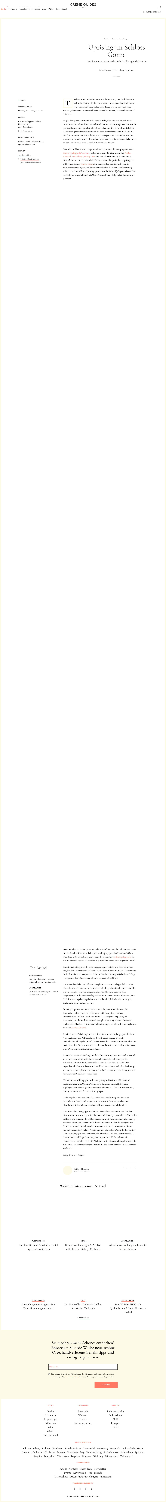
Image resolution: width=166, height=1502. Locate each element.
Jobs (90, 1472)
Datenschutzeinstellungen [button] (84, 1476)
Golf (115, 1419)
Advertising (79, 1472)
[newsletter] (92, 1489)
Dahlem (46, 1448)
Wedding (98, 1456)
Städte (8, 7)
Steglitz (38, 1456)
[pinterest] (86, 1489)
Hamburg (16, 12)
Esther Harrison (105, 70)
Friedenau (57, 1448)
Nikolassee (49, 1452)
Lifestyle (37, 7)
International (65, 12)
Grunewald (89, 1448)
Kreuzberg (102, 1448)
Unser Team (85, 1468)
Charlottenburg (31, 1448)
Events (67, 1472)
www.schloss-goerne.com (31, 162)
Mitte (140, 1448)
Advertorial (117, 77)
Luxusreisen (22, 7)
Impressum (106, 1476)
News (115, 1427)
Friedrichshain (73, 1448)
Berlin (7, 12)
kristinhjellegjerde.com (30, 159)
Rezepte (115, 1423)
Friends (98, 1472)
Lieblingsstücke (115, 1411)
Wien (48, 12)
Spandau (139, 1452)
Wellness (83, 1415)
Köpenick (115, 1448)
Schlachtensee (111, 1452)
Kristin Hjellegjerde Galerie (75, 152)
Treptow (75, 1456)
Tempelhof (49, 1456)
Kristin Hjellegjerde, (122, 956)
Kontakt (73, 1468)
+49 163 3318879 (24, 155)
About (63, 1468)
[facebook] (74, 1489)
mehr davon (84, 1317)
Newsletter (100, 1468)
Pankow (61, 1452)
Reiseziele (83, 1411)
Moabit (26, 1452)
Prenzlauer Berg (75, 1452)
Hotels (83, 1419)
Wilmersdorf (111, 1456)
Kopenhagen (28, 12)
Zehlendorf (126, 1456)
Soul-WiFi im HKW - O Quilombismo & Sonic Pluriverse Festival (128, 1308)
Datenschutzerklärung (72, 1377)
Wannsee (86, 1456)
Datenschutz (61, 1476)
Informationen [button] (82, 1463)
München (39, 12)
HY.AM (96, 1496)
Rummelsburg (94, 1452)
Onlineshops (115, 1415)
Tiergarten (63, 1456)
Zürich (55, 12)
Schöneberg (126, 1452)
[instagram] (80, 1489)
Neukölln (37, 1452)
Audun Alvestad (78, 1027)
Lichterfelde (128, 1448)
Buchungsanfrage (83, 1423)
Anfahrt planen (27, 131)
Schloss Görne (86, 164)
